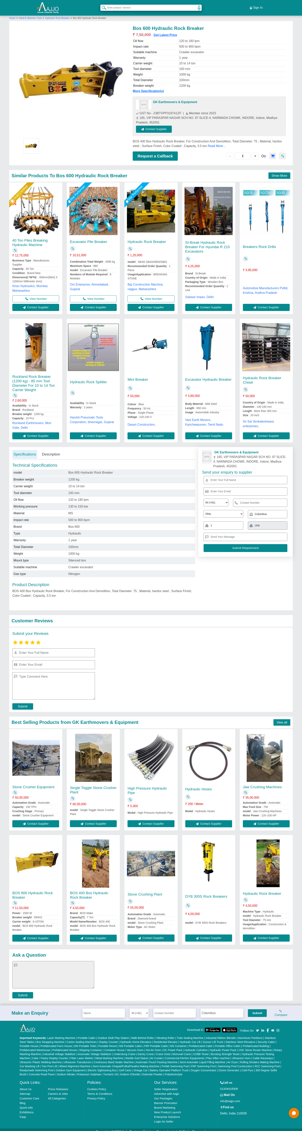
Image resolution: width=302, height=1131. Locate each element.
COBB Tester (201, 1050)
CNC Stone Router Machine (255, 1046)
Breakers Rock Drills (259, 243)
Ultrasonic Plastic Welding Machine (41, 1058)
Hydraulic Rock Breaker (57, 14)
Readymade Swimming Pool (37, 1066)
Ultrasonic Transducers (77, 1058)
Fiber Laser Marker (81, 1054)
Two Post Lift (49, 1062)
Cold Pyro (247, 1066)
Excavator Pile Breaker (88, 238)
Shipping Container (90, 1046)
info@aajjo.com (230, 1097)
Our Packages (163, 1094)
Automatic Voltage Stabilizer (94, 1050)
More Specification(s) (148, 87)
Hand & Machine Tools (31, 14)
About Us (26, 1085)
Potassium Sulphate (89, 1070)
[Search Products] (102, 5)
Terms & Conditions (99, 1089)
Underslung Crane (124, 1050)
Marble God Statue (136, 1054)
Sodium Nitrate (66, 1070)
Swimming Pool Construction (235, 1062)
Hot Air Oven (153, 1046)
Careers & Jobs (58, 1089)
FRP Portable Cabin (156, 1042)
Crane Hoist (163, 1050)
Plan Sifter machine (218, 1054)
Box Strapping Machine (50, 1037)
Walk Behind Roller (142, 1033)
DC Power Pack (172, 1046)
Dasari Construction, (141, 420)
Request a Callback (155, 152)
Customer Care (29, 1094)
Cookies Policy (96, 1085)
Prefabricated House (64, 1046)
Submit (23, 702)
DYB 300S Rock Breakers (206, 892)
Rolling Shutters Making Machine (259, 1058)
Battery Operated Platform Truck (169, 1066)
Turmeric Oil (110, 1070)
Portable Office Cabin (228, 1042)
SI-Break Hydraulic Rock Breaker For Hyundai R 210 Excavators (207, 242)
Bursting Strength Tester (225, 1050)
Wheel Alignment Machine (75, 1062)
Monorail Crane (181, 1050)
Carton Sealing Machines (82, 1037)
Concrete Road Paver (42, 1070)
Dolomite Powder (152, 1070)
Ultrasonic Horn (241, 1054)
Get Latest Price (165, 31)
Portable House (29, 1042)
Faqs (23, 1112)
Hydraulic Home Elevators (135, 1037)
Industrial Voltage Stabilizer (59, 1050)
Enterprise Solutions (167, 1112)
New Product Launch (167, 1108)
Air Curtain (156, 1054)
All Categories (57, 1094)
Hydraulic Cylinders (196, 1046)
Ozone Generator (228, 1066)
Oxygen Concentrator (203, 1066)
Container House (114, 1046)
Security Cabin (266, 1037)
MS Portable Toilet (85, 1042)
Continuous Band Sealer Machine (114, 1058)
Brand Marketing (164, 1103)
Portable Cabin (87, 1033)
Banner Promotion (165, 1099)
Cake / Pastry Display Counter (50, 1054)
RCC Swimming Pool (267, 1062)
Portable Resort (107, 1042)
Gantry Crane (146, 1050)
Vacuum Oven (135, 1046)
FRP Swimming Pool (203, 1062)
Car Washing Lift (29, 1062)
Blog (22, 1099)
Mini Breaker (138, 376)
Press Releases (58, 1085)
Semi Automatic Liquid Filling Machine (202, 1058)
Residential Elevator (166, 1037)
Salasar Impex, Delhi (199, 293)
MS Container (178, 1042)
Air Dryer (232, 1058)
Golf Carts (125, 1066)
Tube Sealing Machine (190, 1033)
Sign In (256, 6)
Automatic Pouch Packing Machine (157, 1058)
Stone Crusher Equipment (33, 783)
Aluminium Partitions (250, 1033)
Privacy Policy (96, 1094)
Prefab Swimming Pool (175, 1062)
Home (12, 14)
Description (51, 450)
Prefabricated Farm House (56, 1042)
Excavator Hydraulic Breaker (208, 375)
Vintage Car (140, 1066)
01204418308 (229, 1084)
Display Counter (108, 1037)
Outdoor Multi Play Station (113, 1033)
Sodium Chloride (130, 1070)
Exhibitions (27, 1108)
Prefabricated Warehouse (35, 1046)
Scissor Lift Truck (213, 1037)
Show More (279, 171)
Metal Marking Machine (109, 1054)
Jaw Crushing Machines (262, 783)
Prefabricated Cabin (201, 1042)
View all (282, 718)
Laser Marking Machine (61, 1033)
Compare (281, 1009)
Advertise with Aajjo (166, 1089)
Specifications (24, 450)
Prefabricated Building (256, 1042)
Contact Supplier (158, 125)
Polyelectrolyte (173, 1070)
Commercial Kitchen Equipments (184, 1054)
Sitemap (25, 1089)
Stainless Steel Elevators (240, 1037)
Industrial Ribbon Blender (221, 1033)
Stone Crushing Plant (145, 890)
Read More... (217, 142)
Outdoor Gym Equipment (71, 1066)
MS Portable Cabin (130, 1042)
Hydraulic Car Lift (190, 1037)
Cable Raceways (263, 1054)
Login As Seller (163, 1117)
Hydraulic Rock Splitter (88, 378)
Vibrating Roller (165, 1033)
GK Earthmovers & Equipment (175, 98)
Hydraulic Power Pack (223, 1046)
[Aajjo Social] (257, 1026)
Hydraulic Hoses (198, 785)
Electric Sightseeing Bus (102, 1066)
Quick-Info (26, 1103)
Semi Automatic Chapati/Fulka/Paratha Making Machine (126, 1062)
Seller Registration (166, 1085)
